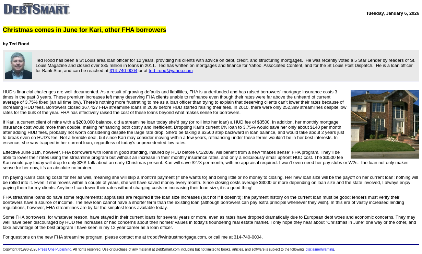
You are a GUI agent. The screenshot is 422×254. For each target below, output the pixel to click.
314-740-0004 (123, 70)
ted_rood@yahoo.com (171, 70)
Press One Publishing (54, 249)
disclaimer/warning (320, 249)
